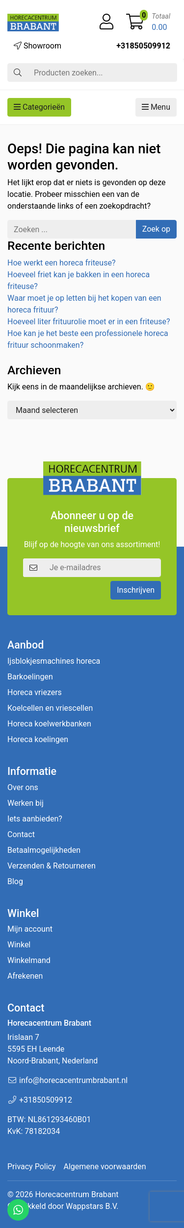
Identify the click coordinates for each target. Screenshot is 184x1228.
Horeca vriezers (34, 692)
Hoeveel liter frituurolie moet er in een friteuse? (88, 321)
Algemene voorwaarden (105, 1166)
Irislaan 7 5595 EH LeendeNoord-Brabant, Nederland (52, 1049)
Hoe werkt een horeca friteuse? (61, 262)
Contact (21, 834)
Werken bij (25, 803)
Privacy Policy (31, 1166)
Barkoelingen (30, 676)
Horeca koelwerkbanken (49, 723)
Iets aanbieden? (34, 818)
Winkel (18, 944)
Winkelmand (29, 960)
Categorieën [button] (39, 107)
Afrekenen (25, 976)
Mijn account (30, 929)
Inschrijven (136, 590)
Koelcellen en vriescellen (50, 708)
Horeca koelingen (37, 739)
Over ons (22, 787)
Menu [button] (156, 107)
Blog (15, 881)
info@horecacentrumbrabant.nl (73, 1080)
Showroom (37, 45)
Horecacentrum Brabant (76, 1194)
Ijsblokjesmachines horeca (53, 661)
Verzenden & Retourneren (51, 865)
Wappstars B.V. (92, 1206)
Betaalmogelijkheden (43, 850)
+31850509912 (143, 45)
